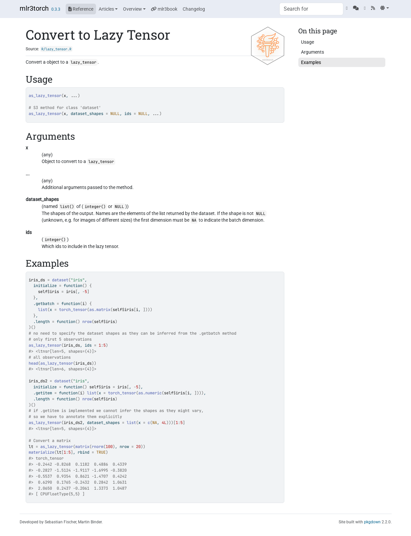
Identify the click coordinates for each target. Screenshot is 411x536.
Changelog (194, 9)
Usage (307, 42)
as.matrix (99, 309)
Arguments (312, 52)
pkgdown (372, 522)
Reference (80, 9)
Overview (132, 9)
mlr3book (164, 9)
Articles (106, 9)
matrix (82, 446)
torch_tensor (73, 309)
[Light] (384, 8)
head (33, 363)
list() (67, 206)
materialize (41, 452)
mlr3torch (34, 8)
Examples (311, 62)
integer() (95, 206)
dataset (60, 280)
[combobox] (311, 9)
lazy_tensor (83, 62)
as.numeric (150, 393)
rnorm (97, 446)
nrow (87, 321)
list (42, 309)
